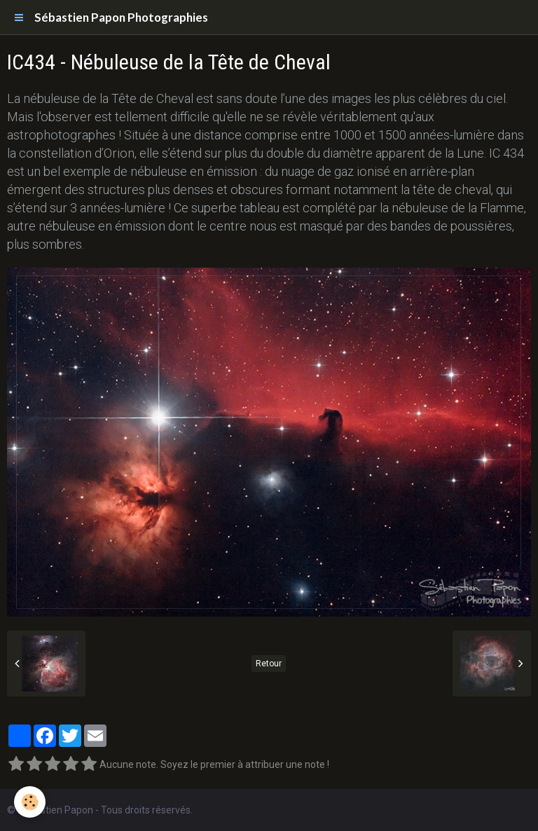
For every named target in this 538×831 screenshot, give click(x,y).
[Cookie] (30, 802)
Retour (269, 663)
